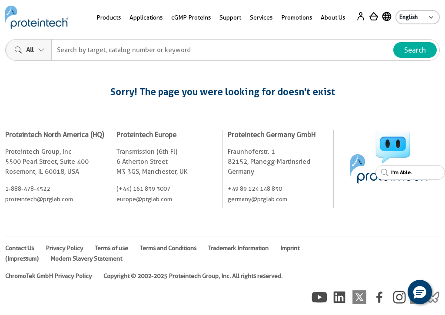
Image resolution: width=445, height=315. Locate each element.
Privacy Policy (64, 248)
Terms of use (111, 248)
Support (230, 17)
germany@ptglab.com (257, 199)
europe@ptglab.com (144, 199)
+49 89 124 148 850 (255, 188)
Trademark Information (238, 248)
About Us (333, 17)
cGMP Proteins (191, 17)
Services (261, 17)
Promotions (296, 17)
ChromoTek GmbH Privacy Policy (48, 275)
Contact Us (19, 248)
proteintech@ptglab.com (39, 199)
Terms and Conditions (168, 248)
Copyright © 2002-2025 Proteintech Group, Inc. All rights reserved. (192, 275)
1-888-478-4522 (27, 188)
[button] (420, 292)
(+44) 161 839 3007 (143, 188)
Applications (146, 17)
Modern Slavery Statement (86, 258)
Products (108, 17)
